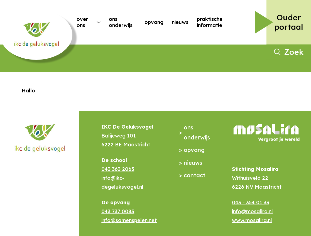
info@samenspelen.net (129, 220)
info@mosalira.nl (252, 211)
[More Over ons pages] (98, 22)
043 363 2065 (117, 169)
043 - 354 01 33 (250, 202)
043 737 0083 (117, 211)
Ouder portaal (288, 22)
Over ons (82, 22)
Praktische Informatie (209, 22)
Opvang (154, 22)
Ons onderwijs (121, 22)
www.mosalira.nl (252, 220)
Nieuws (180, 22)
